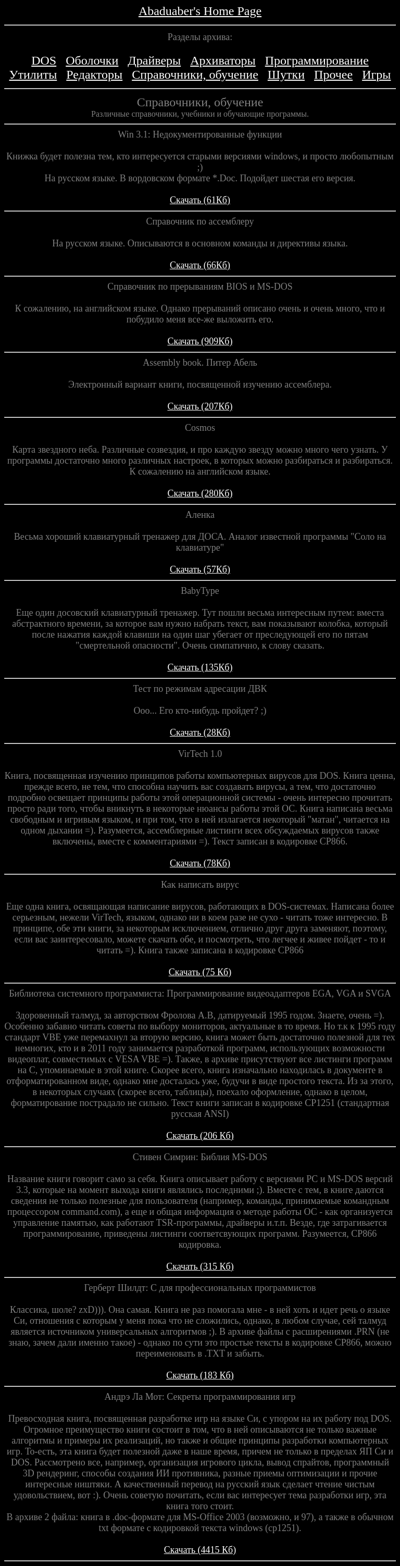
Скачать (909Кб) (199, 341)
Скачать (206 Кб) (200, 1135)
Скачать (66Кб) (200, 265)
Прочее (333, 74)
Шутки (286, 74)
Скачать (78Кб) (200, 863)
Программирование (317, 60)
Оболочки (92, 60)
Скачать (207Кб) (199, 406)
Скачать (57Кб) (200, 569)
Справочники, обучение (195, 74)
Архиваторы (223, 60)
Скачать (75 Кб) (200, 972)
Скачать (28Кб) (200, 732)
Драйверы (154, 60)
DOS (43, 60)
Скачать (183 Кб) (200, 1375)
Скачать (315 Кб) (200, 1266)
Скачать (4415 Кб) (200, 1550)
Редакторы (94, 74)
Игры (376, 74)
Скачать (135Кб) (199, 667)
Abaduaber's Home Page (200, 11)
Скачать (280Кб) (199, 493)
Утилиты (33, 74)
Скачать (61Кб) (200, 200)
